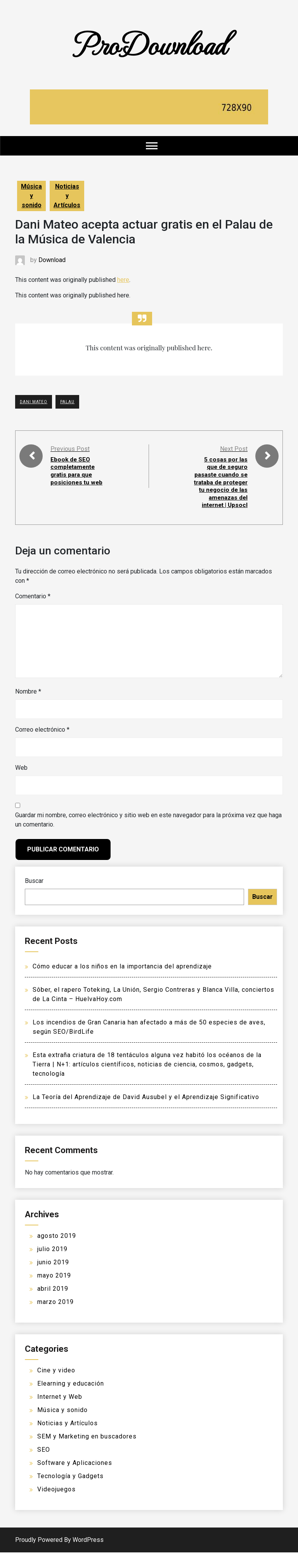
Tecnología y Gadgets (70, 1482)
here (123, 279)
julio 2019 (52, 1255)
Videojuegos (56, 1496)
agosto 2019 (56, 1242)
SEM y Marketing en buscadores (87, 1443)
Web (21, 774)
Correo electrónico (42, 736)
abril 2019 (52, 1295)
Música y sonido (31, 196)
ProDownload (149, 43)
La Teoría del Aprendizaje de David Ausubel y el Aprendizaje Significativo (146, 1103)
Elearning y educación (70, 1390)
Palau (67, 402)
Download (52, 260)
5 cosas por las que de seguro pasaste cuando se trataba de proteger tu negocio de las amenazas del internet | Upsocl (223, 485)
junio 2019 (53, 1268)
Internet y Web (59, 1403)
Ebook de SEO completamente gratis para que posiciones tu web (77, 471)
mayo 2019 (54, 1282)
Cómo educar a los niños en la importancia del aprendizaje (122, 973)
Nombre (28, 698)
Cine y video (56, 1377)
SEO (43, 1456)
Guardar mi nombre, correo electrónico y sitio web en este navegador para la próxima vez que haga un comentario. (148, 826)
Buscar (34, 887)
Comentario (32, 602)
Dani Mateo (33, 402)
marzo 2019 (55, 1308)
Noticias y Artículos (67, 196)
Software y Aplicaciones (74, 1469)
